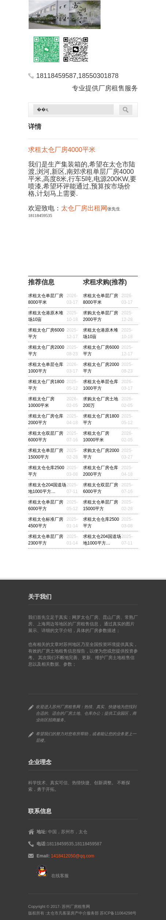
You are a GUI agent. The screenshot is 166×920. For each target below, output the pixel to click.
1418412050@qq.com (72, 856)
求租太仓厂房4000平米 (61, 149)
